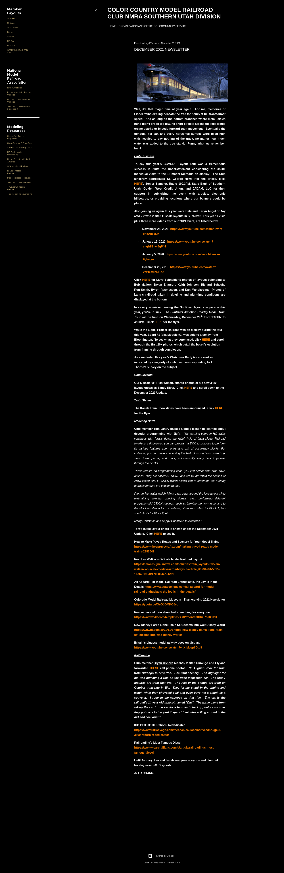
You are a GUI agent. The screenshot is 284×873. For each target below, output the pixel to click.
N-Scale (11, 45)
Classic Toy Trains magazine (15, 137)
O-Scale (10, 23)
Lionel (10, 32)
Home (111, 26)
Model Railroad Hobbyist (18, 178)
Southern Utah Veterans (19, 182)
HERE (138, 183)
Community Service (171, 26)
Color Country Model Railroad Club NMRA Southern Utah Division (164, 13)
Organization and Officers (136, 26)
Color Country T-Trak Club (19, 143)
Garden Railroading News (19, 147)
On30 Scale (12, 27)
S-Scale (10, 36)
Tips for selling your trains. (19, 194)
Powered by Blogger (161, 856)
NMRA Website (14, 87)
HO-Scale (11, 41)
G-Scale (10, 18)
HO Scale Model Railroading (14, 153)
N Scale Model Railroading (14, 172)
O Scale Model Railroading (19, 166)
